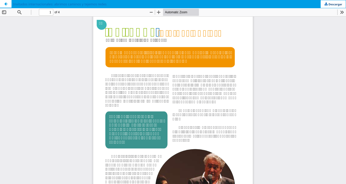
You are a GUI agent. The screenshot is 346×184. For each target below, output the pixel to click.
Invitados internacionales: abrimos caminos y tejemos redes (60, 4)
